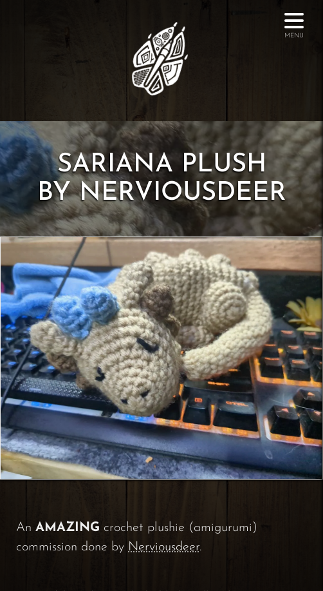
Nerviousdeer (163, 547)
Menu (294, 29)
